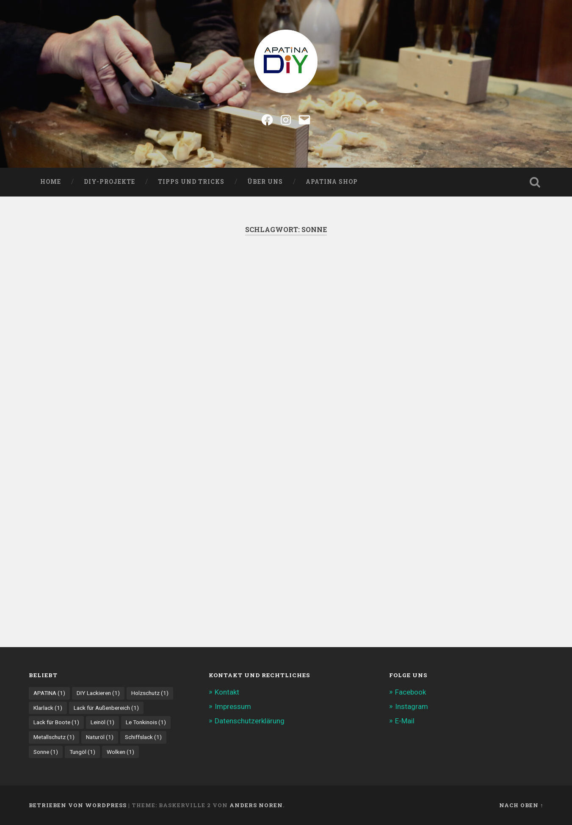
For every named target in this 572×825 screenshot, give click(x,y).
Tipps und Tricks (191, 181)
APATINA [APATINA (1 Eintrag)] (49, 692)
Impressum (233, 706)
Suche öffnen (534, 182)
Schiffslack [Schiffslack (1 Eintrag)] (143, 737)
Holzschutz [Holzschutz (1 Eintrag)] (150, 692)
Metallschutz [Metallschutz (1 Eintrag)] (54, 737)
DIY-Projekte (109, 181)
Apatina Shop (332, 181)
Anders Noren (256, 805)
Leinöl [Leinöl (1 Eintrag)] (102, 722)
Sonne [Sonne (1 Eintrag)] (45, 751)
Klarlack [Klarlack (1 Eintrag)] (47, 707)
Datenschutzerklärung (250, 721)
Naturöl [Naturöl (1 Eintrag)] (99, 737)
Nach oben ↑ (521, 805)
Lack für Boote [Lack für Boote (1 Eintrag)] (56, 722)
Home (50, 181)
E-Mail (404, 721)
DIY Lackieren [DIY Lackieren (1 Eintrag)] (98, 692)
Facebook (410, 692)
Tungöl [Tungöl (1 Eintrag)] (82, 751)
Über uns (265, 181)
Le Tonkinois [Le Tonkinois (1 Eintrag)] (146, 722)
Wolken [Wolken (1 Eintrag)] (120, 751)
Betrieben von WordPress (78, 805)
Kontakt (227, 692)
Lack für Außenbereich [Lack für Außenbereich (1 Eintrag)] (106, 707)
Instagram (411, 706)
